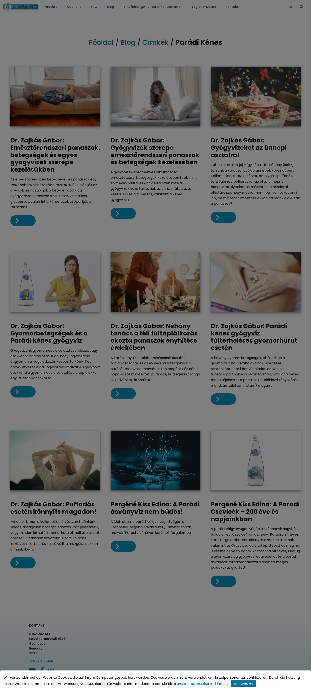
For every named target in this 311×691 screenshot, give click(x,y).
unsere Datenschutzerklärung (202, 683)
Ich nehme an (243, 683)
